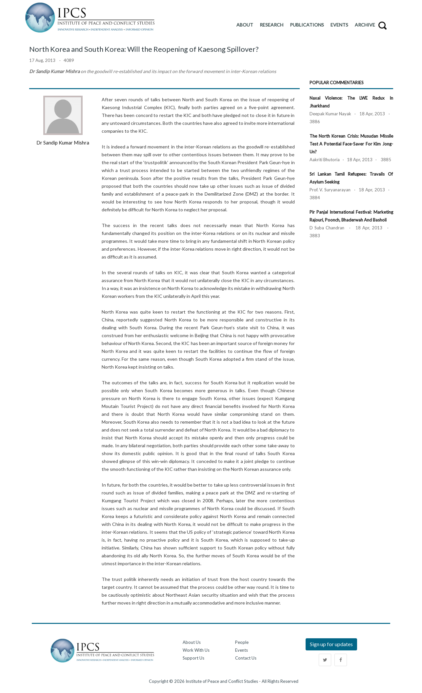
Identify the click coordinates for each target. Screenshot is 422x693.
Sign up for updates (331, 644)
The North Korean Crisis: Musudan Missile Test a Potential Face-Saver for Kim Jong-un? (351, 143)
